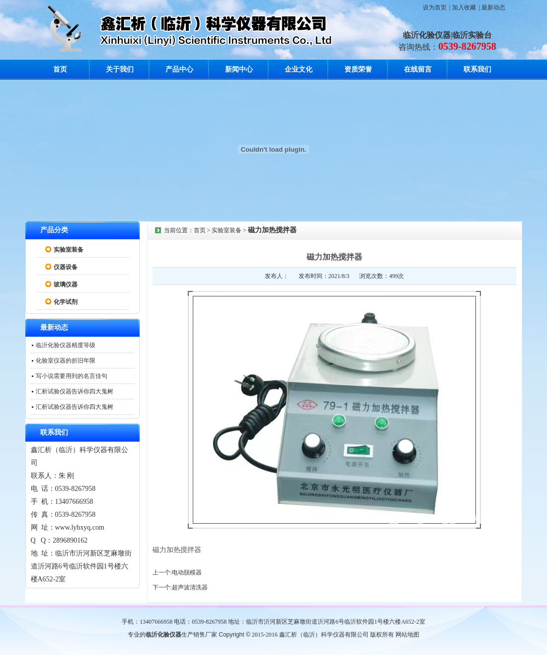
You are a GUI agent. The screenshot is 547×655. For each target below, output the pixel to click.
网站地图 (407, 634)
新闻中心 (239, 69)
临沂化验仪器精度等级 (65, 345)
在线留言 (418, 69)
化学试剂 (66, 301)
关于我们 (120, 69)
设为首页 (435, 7)
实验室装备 (68, 249)
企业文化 (299, 69)
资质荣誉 (358, 69)
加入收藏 (464, 7)
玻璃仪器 (66, 284)
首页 (60, 69)
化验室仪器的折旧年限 (65, 360)
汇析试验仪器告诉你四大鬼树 (74, 391)
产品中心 (179, 69)
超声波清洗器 (190, 587)
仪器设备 (66, 267)
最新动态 (493, 7)
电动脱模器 (187, 572)
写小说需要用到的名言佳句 (71, 376)
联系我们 (477, 69)
